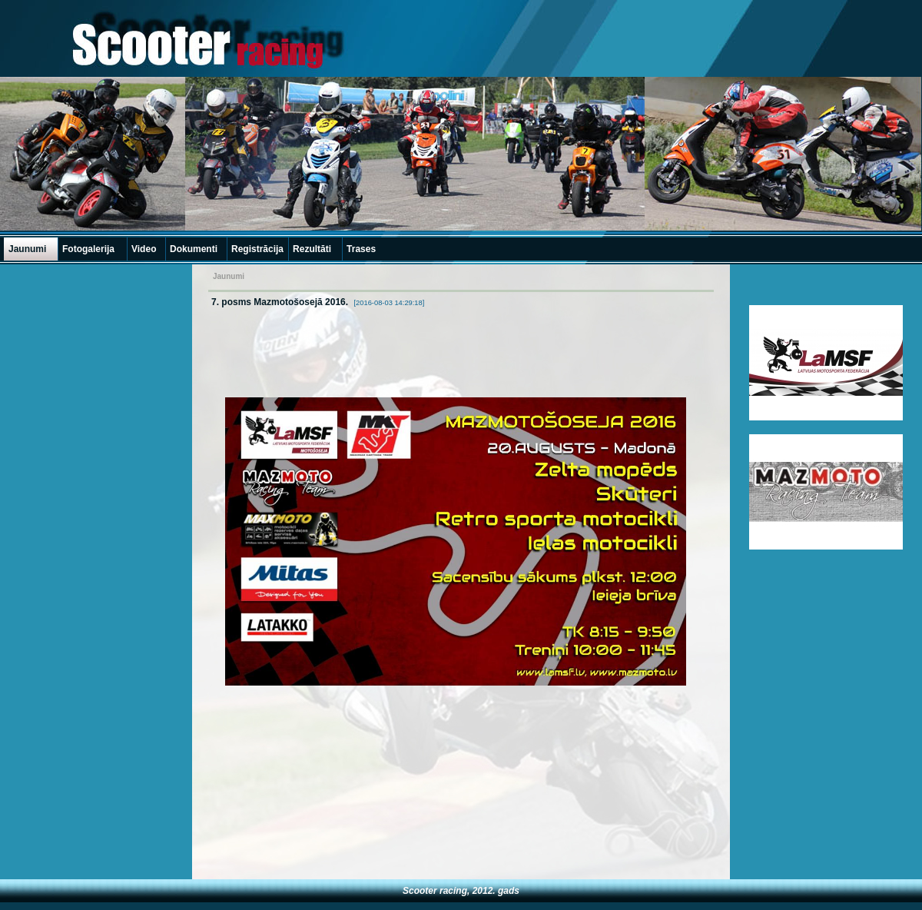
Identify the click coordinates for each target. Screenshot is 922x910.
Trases (361, 249)
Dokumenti (193, 249)
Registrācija (257, 249)
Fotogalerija (88, 249)
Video (143, 249)
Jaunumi (27, 249)
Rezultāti (312, 249)
